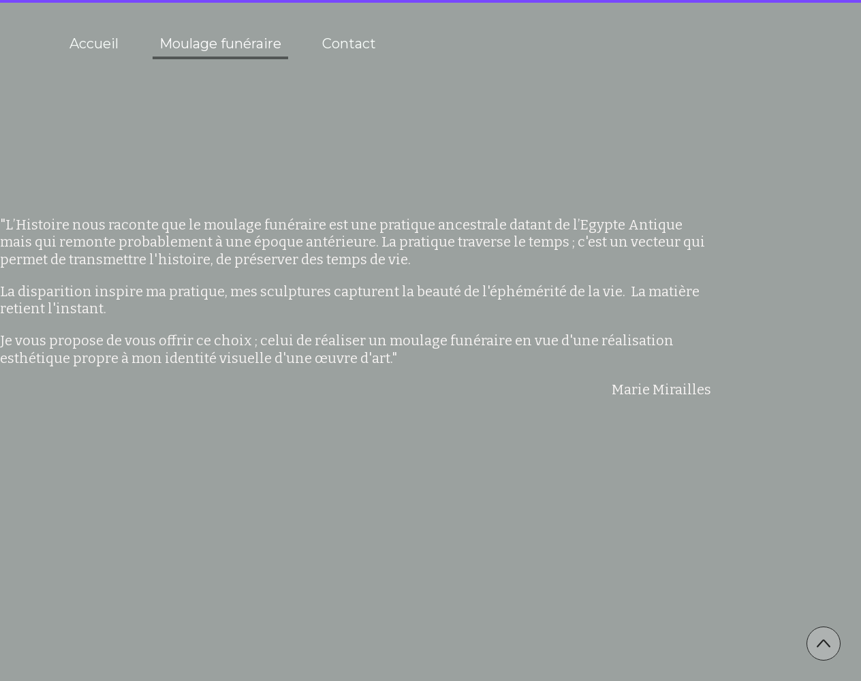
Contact (349, 43)
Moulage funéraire (220, 43)
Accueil (94, 43)
